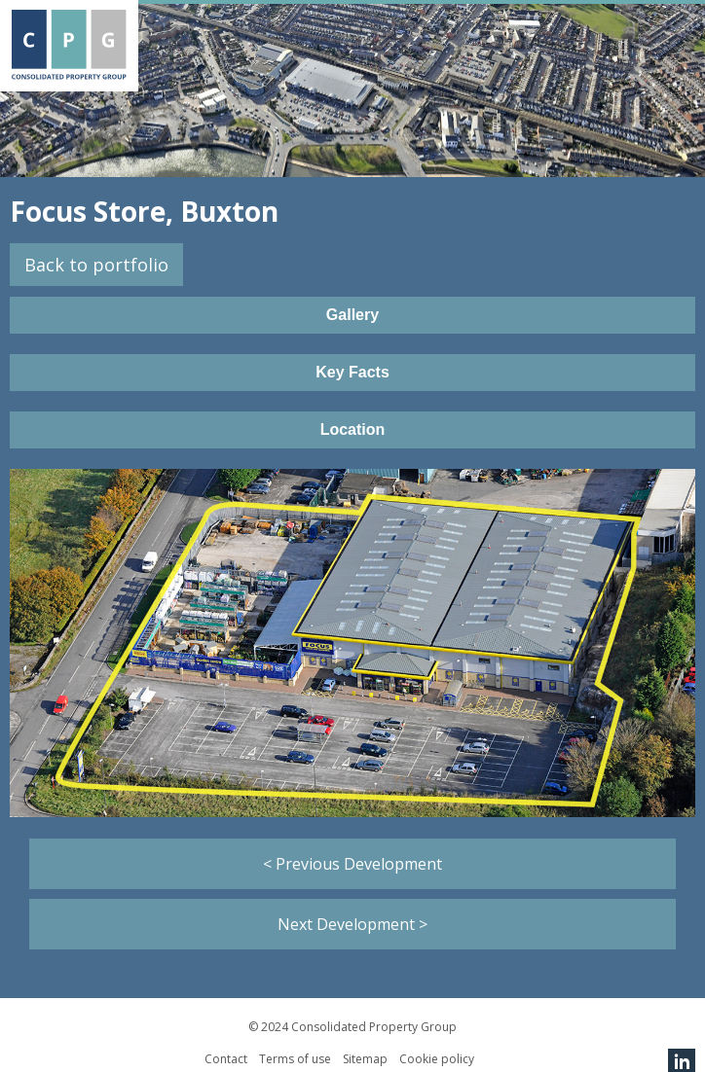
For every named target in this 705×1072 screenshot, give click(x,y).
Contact (225, 1059)
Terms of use (295, 1059)
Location (353, 429)
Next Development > (352, 924)
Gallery (352, 314)
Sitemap (365, 1059)
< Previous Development (352, 864)
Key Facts (352, 372)
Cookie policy (436, 1059)
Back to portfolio (96, 264)
